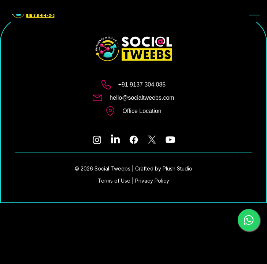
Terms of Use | (116, 180)
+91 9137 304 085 (142, 84)
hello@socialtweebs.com (142, 98)
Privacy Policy (152, 180)
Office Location (141, 111)
